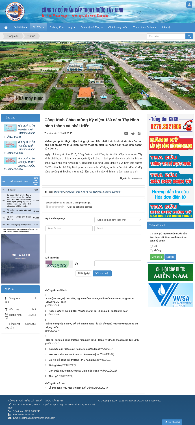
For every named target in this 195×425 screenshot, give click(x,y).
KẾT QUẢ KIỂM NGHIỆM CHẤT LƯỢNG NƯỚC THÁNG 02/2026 (19, 164)
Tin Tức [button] (38, 28)
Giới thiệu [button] (20, 28)
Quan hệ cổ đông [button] (92, 28)
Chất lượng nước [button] (118, 27)
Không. (155, 250)
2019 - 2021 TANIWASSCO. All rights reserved (135, 400)
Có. (153, 246)
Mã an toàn (52, 257)
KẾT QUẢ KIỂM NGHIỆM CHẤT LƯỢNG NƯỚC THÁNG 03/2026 (19, 148)
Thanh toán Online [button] (145, 28)
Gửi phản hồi (172, 422)
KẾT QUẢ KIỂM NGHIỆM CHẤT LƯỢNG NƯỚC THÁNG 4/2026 (19, 131)
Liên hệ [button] (166, 27)
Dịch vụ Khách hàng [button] (62, 28)
